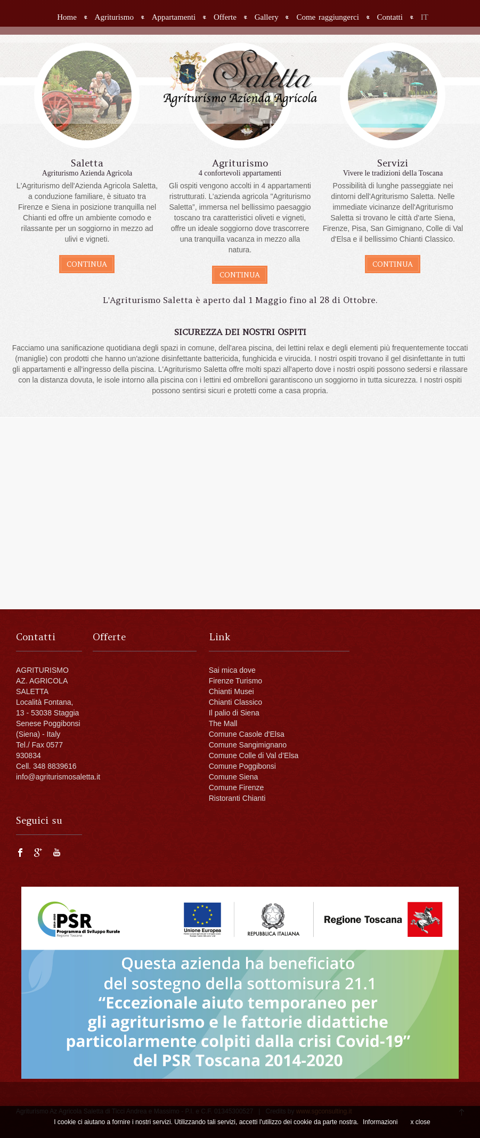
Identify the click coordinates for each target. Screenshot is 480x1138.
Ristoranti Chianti (237, 798)
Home (67, 17)
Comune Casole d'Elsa (246, 734)
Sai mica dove (232, 670)
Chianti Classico (235, 702)
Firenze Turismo (235, 681)
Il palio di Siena (234, 713)
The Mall (223, 723)
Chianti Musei (231, 691)
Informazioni (380, 1122)
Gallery (267, 17)
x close (420, 1122)
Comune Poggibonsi (242, 766)
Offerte (225, 17)
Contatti (390, 17)
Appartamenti (174, 17)
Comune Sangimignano (248, 745)
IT (424, 17)
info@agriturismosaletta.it (58, 777)
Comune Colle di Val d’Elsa (254, 755)
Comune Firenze (236, 787)
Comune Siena (233, 777)
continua (87, 264)
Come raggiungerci (327, 17)
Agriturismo (114, 17)
